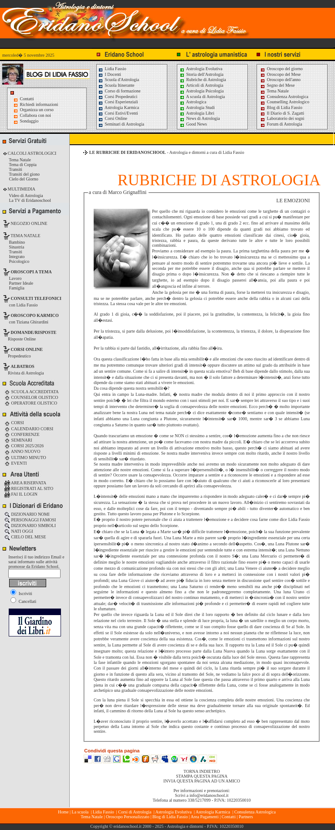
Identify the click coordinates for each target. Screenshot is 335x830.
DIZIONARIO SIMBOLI (30, 525)
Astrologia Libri (196, 113)
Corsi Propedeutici (117, 96)
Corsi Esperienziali (118, 101)
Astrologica (192, 101)
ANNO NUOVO (22, 451)
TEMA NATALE (25, 235)
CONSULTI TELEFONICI (36, 298)
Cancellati (23, 601)
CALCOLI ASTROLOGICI (31, 153)
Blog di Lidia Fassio (281, 107)
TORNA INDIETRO (201, 771)
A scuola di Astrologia (202, 96)
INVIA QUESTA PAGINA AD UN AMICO (201, 781)
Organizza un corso (37, 109)
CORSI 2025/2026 (24, 445)
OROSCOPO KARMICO (35, 315)
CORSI (14, 422)
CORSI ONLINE (27, 349)
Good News (193, 124)
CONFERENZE (22, 434)
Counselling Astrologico (284, 101)
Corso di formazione (119, 90)
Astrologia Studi (197, 107)
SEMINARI (18, 440)
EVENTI (15, 463)
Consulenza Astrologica (284, 96)
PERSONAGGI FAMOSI (30, 519)
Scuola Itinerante (116, 85)
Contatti (27, 98)
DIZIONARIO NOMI (27, 514)
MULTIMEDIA (21, 189)
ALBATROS (22, 366)
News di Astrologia (199, 118)
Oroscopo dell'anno (284, 79)
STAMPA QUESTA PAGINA (201, 776)
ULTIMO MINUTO (25, 457)
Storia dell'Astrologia (201, 74)
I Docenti (109, 74)
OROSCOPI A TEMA (31, 271)
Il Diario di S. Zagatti (282, 113)
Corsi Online (112, 118)
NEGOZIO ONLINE (28, 223)
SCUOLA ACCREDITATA (31, 391)
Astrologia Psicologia (201, 90)
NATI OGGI (18, 531)
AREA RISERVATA (25, 482)
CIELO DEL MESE (25, 536)
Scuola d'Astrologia (118, 79)
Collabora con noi (35, 115)
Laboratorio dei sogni (282, 118)
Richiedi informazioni (39, 104)
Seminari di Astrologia (121, 124)
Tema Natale (274, 90)
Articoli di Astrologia (201, 85)
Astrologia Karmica (118, 107)
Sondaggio (29, 121)
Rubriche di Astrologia (202, 79)
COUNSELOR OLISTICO (31, 397)
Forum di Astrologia (281, 124)
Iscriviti (21, 593)
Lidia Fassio (112, 68)
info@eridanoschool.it (208, 795)
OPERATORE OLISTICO (30, 403)
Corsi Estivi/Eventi (118, 113)
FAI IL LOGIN (20, 494)
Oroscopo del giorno (281, 68)
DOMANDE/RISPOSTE (34, 332)
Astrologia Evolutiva (201, 68)
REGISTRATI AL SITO (28, 488)
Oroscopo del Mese (280, 74)
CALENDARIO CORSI (28, 428)
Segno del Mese (277, 85)
